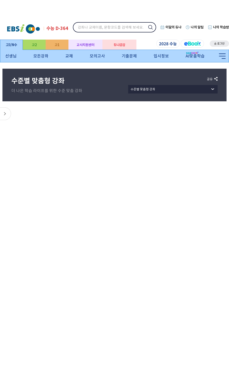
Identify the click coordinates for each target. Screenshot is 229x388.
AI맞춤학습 (195, 56)
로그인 (221, 43)
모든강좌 (41, 56)
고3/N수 (11, 45)
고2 (34, 45)
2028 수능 (168, 44)
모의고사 (97, 56)
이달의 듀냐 (173, 27)
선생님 (11, 56)
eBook (192, 44)
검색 (153, 30)
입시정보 (161, 56)
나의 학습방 (221, 27)
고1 (57, 45)
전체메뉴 (222, 56)
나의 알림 (197, 27)
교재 (69, 56)
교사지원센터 (85, 45)
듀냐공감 (119, 45)
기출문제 (129, 56)
